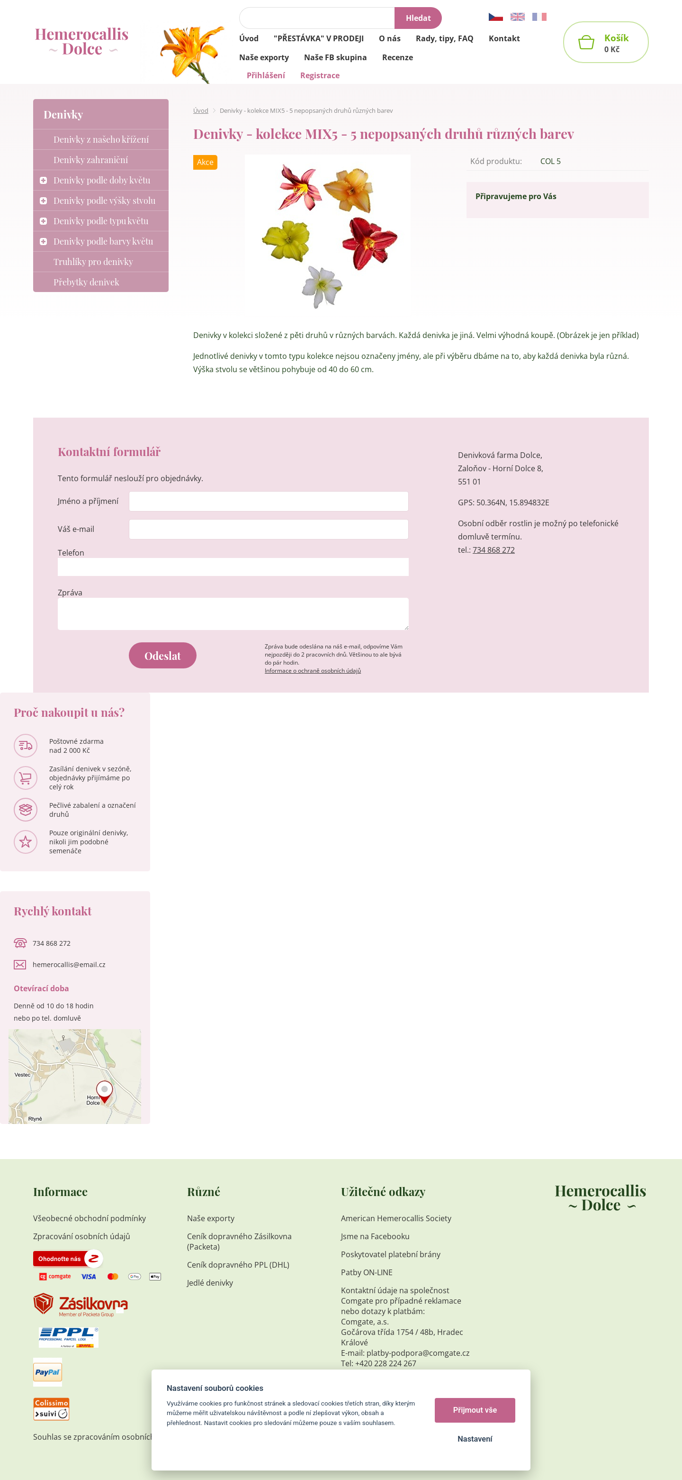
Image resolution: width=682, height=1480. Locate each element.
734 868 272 (494, 550)
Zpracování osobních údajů (81, 1236)
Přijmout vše (475, 1410)
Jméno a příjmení (88, 501)
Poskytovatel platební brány (390, 1254)
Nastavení (475, 1438)
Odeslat (162, 656)
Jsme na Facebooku (375, 1236)
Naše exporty (211, 1218)
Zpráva (70, 592)
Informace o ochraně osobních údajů (313, 671)
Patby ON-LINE (367, 1272)
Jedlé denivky (210, 1283)
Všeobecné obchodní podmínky (89, 1218)
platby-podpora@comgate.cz (418, 1353)
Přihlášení (266, 75)
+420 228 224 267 (385, 1363)
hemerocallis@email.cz (69, 964)
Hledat (418, 18)
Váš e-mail (76, 529)
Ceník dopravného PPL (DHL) (238, 1265)
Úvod (200, 110)
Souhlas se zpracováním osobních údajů (105, 1437)
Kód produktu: (496, 161)
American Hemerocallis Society (397, 1218)
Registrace (320, 75)
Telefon (71, 553)
